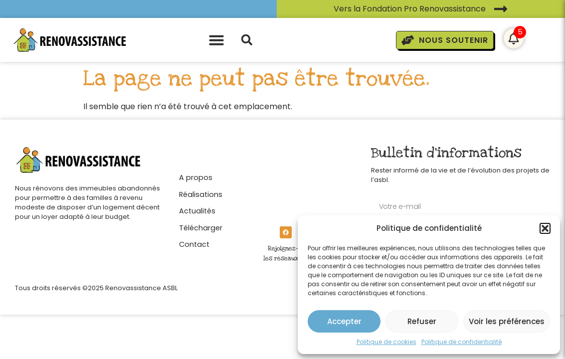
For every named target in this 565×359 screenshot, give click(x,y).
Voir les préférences (507, 321)
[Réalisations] (201, 191)
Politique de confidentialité (461, 342)
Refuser (421, 321)
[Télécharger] (201, 225)
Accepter (344, 321)
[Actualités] (201, 208)
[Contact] (201, 241)
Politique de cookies (386, 342)
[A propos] (201, 175)
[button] (545, 228)
